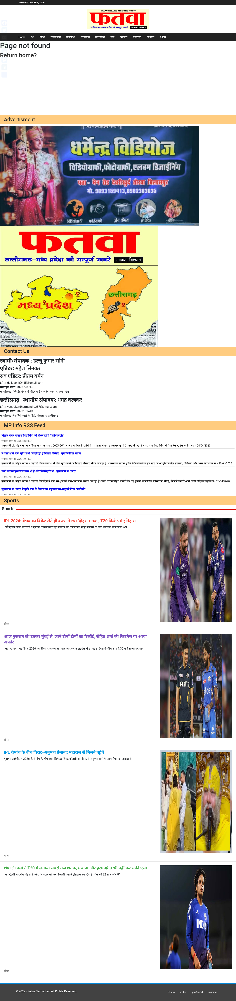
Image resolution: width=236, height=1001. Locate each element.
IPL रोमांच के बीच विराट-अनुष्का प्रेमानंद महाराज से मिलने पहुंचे (54, 752)
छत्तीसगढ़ (85, 37)
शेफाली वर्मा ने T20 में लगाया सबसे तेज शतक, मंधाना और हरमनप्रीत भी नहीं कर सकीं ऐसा (75, 868)
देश (32, 37)
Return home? (18, 55)
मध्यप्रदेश (70, 37)
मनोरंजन (137, 37)
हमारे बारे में (197, 992)
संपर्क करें (213, 992)
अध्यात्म (150, 37)
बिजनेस (123, 37)
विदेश (42, 37)
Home (21, 37)
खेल (112, 37)
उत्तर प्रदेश (100, 37)
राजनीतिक (56, 37)
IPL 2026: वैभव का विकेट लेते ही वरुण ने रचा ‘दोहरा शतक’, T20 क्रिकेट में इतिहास (70, 520)
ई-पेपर (163, 37)
